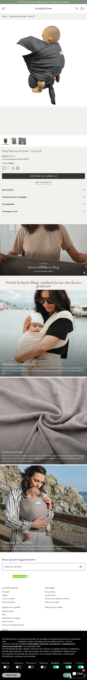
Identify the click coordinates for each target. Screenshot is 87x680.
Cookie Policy (50, 595)
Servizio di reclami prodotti (13, 625)
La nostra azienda (10, 588)
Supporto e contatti (11, 607)
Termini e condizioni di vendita (57, 599)
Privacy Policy (50, 592)
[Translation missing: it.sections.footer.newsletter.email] (43, 566)
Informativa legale (52, 602)
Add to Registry (43, 182)
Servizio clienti (8, 611)
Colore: (8, 163)
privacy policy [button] (11, 642)
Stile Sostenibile (8, 602)
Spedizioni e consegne (11, 618)
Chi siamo (6, 592)
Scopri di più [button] (11, 675)
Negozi (5, 595)
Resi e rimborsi (8, 621)
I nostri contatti (8, 599)
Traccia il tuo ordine (53, 607)
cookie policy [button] (46, 646)
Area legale (50, 588)
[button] (84, 635)
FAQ (3, 615)
